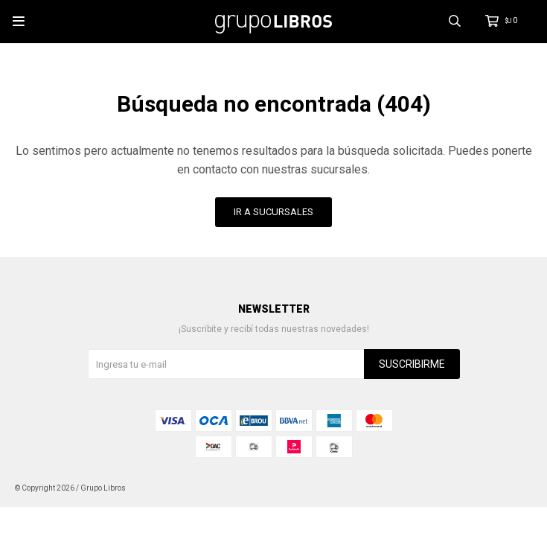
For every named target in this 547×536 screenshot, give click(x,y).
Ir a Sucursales (273, 211)
